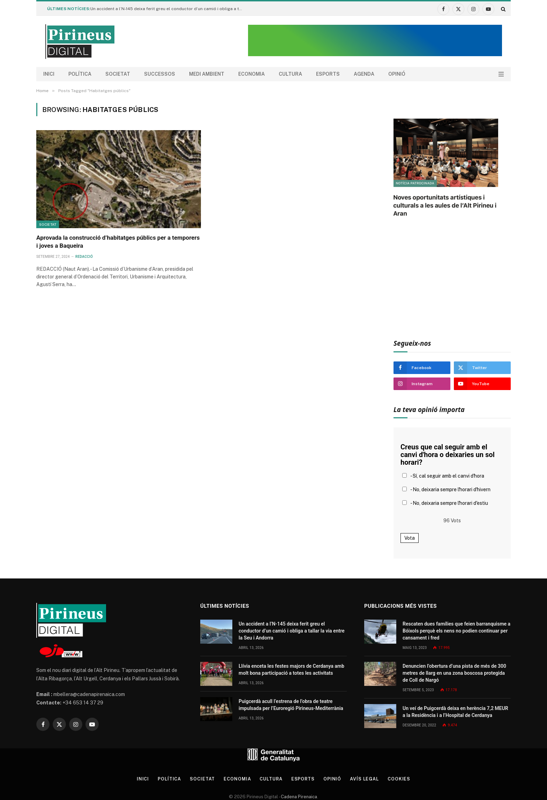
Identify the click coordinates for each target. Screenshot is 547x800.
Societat (117, 74)
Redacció (84, 257)
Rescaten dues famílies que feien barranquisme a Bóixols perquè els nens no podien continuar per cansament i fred (456, 631)
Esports (328, 74)
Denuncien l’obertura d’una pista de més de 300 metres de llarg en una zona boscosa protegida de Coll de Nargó (454, 673)
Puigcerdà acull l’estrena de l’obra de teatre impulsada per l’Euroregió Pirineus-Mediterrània (291, 704)
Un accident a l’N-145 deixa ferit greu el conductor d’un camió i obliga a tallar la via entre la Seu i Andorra (168, 8)
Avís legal (365, 779)
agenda (364, 74)
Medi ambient (206, 74)
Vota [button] (409, 538)
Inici (48, 74)
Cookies (400, 779)
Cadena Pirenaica (298, 796)
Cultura (290, 74)
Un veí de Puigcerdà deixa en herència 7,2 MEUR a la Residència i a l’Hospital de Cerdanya (455, 711)
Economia (251, 74)
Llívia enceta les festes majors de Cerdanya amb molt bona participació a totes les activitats (291, 669)
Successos (159, 74)
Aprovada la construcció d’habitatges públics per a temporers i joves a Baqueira (118, 241)
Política (79, 74)
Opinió (396, 74)
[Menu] (501, 74)
